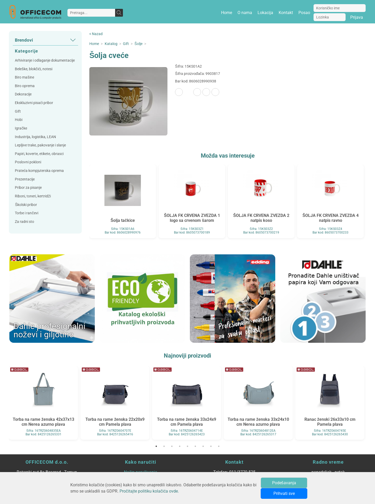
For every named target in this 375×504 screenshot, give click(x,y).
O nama (245, 12)
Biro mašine (24, 77)
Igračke (21, 128)
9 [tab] (218, 446)
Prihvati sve (284, 493)
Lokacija (265, 12)
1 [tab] (156, 446)
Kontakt (286, 12)
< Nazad (96, 34)
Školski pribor (26, 205)
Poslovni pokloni (28, 162)
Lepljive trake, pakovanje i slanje (40, 145)
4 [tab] (179, 446)
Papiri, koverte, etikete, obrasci (39, 154)
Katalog (111, 44)
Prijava (356, 17)
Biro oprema (25, 86)
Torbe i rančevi (26, 213)
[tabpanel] (43, 403)
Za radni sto (24, 221)
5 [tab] (187, 446)
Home (226, 12)
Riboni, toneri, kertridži (33, 196)
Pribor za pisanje (28, 187)
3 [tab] (171, 446)
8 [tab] (211, 446)
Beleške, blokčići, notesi (33, 69)
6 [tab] (195, 446)
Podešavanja (284, 482)
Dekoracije (23, 94)
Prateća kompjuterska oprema (39, 171)
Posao (304, 12)
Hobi (18, 120)
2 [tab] (164, 446)
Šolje (138, 44)
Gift (18, 111)
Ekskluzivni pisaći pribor (34, 103)
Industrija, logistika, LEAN (35, 137)
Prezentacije (25, 179)
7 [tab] (203, 446)
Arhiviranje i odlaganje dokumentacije (45, 60)
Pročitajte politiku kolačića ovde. (149, 491)
